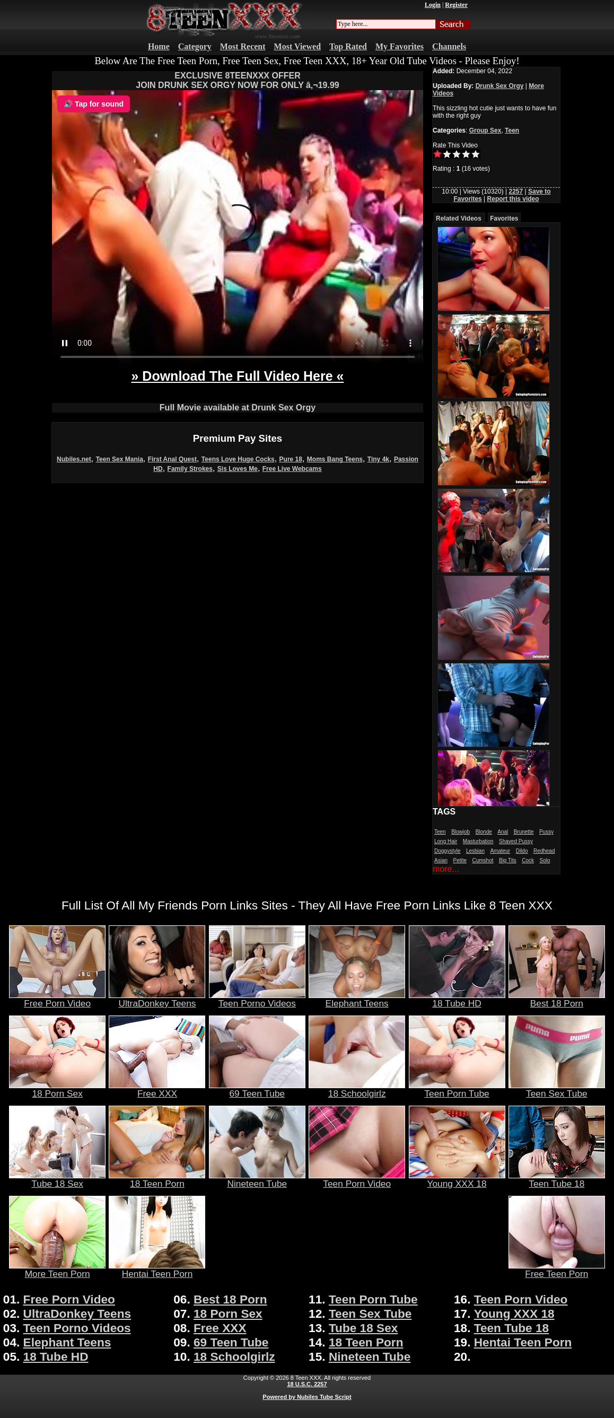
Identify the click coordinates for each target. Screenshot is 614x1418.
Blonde (484, 832)
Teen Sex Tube (556, 1089)
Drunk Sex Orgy (500, 86)
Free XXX (157, 1089)
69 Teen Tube (257, 1089)
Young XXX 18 (457, 1179)
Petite (460, 860)
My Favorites (399, 46)
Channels (449, 46)
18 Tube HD (457, 999)
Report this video (513, 199)
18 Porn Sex (57, 1089)
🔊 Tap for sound (94, 104)
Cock (528, 860)
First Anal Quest (172, 459)
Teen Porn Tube (457, 1089)
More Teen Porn (57, 1269)
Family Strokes (190, 468)
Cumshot (483, 860)
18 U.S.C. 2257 (307, 1384)
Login (433, 4)
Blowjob (460, 832)
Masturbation (478, 841)
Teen (512, 130)
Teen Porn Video (357, 1179)
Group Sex (485, 130)
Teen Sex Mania (119, 459)
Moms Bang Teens (335, 459)
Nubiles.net (74, 459)
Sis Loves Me (237, 468)
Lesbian (475, 851)
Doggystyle (447, 851)
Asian (441, 860)
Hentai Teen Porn (157, 1269)
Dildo (522, 851)
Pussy (546, 832)
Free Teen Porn (556, 1269)
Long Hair (445, 841)
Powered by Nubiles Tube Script (306, 1397)
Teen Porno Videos (257, 999)
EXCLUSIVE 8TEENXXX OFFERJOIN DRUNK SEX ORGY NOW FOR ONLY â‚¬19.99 (237, 80)
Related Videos (458, 218)
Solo (544, 860)
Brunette (524, 832)
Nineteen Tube (257, 1179)
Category (195, 46)
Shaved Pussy (516, 841)
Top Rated (348, 46)
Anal (502, 832)
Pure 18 (290, 459)
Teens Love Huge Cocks (238, 459)
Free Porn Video (57, 999)
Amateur (500, 851)
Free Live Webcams (292, 468)
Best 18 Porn (556, 999)
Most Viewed (297, 46)
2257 (515, 191)
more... (446, 868)
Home (159, 46)
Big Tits (507, 860)
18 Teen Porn (157, 1179)
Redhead (544, 851)
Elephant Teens (357, 999)
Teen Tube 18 (556, 1179)
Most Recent (243, 46)
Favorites (504, 218)
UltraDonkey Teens (157, 999)
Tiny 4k (378, 459)
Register (456, 4)
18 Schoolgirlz (357, 1089)
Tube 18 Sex (57, 1179)
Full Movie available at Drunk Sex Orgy (237, 407)
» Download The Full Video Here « (237, 376)
